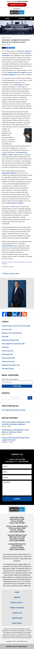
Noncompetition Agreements (13, 343)
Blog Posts (17, 623)
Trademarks (7, 354)
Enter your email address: (10, 379)
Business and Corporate (12, 333)
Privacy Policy (17, 602)
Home (7, 18)
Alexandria (18, 84)
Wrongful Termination (11, 365)
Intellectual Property (10, 340)
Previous (5, 273)
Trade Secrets (8, 361)
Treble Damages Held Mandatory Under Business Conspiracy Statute (15, 431)
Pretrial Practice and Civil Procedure (16, 326)
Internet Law (7, 351)
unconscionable (7, 246)
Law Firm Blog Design (16, 646)
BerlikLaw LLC (24, 641)
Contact (22, 18)
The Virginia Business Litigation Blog (17, 11)
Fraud (14, 262)
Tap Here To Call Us (17, 4)
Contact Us (17, 613)
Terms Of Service (17, 608)
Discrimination (8, 358)
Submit (17, 499)
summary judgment (8, 74)
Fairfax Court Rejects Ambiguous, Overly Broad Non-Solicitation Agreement (16, 423)
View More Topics (8, 368)
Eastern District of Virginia (17, 72)
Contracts (9, 262)
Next (18, 273)
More (31, 18)
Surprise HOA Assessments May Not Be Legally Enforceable (15, 439)
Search (30, 398)
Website (17, 597)
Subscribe (17, 386)
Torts (5, 336)
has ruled (25, 51)
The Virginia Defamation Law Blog (13, 410)
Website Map (17, 618)
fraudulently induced (9, 173)
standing (5, 114)
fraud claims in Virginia (15, 203)
